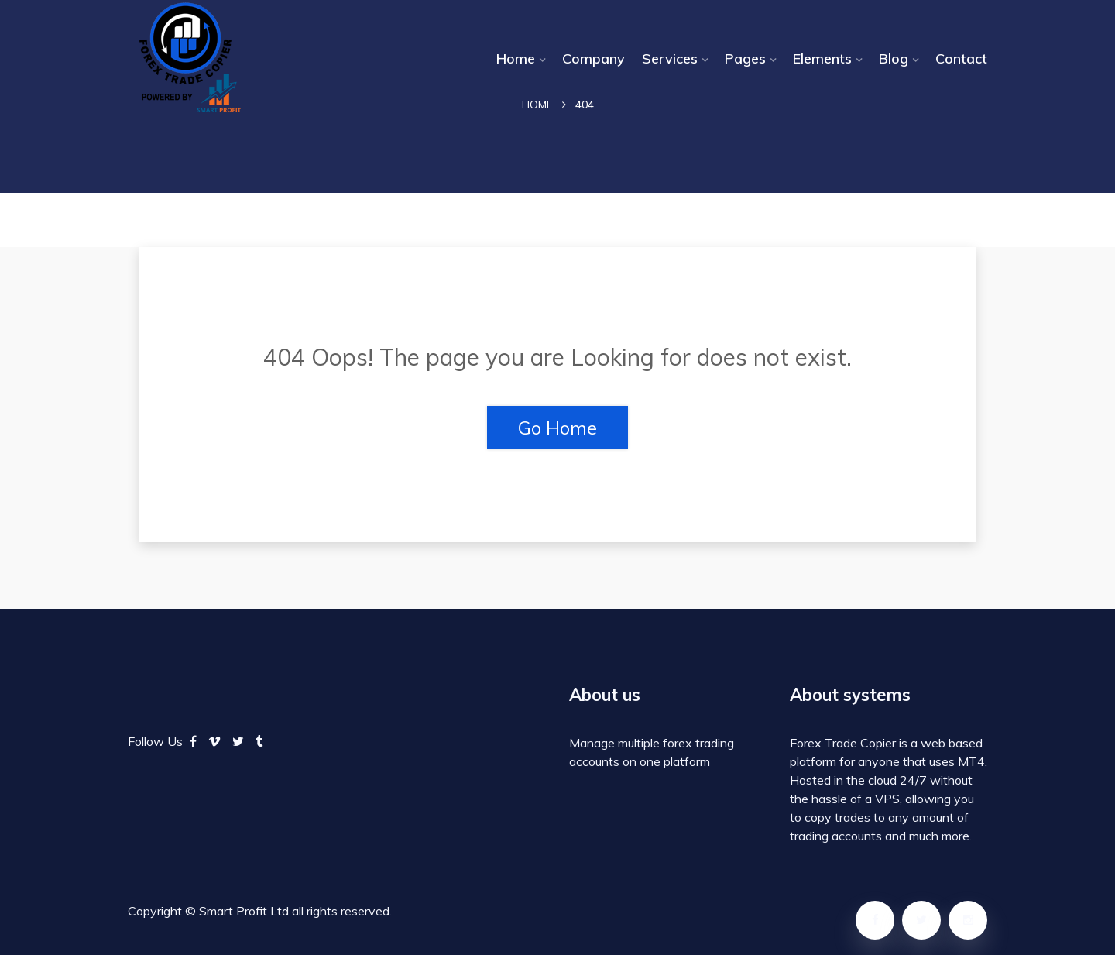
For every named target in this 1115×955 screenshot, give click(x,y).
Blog (893, 58)
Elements (822, 58)
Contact (961, 58)
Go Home (557, 427)
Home (515, 58)
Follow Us (155, 741)
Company (593, 58)
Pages (745, 58)
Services (670, 58)
